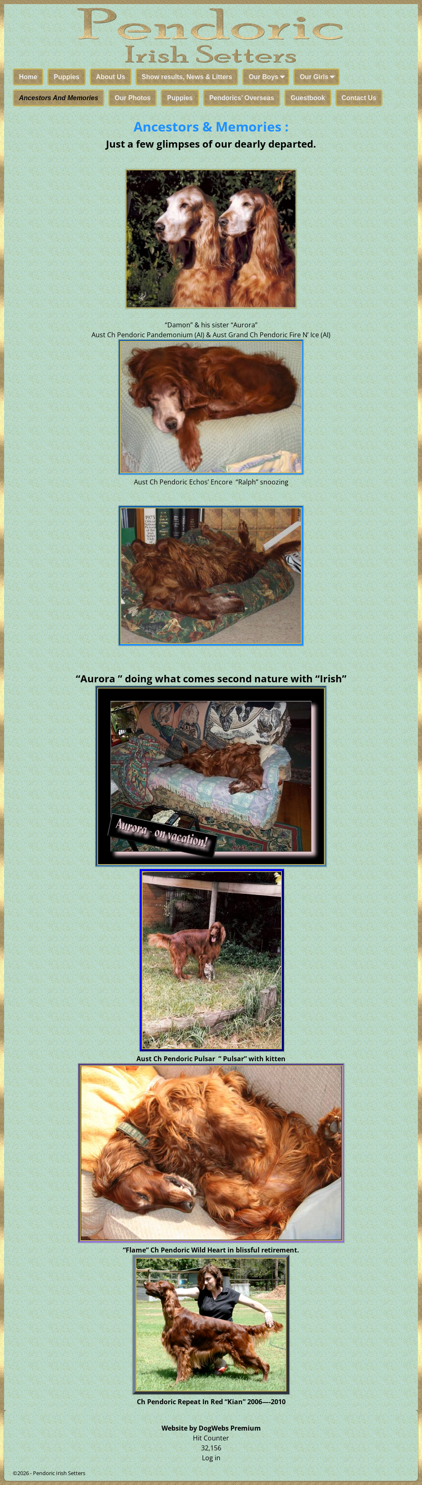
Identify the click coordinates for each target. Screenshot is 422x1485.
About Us (110, 76)
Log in (211, 1457)
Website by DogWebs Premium (211, 1428)
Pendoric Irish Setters (59, 1473)
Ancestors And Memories (58, 97)
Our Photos (132, 97)
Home (28, 76)
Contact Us (359, 97)
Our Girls (319, 77)
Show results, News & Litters (187, 76)
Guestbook (308, 97)
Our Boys (268, 77)
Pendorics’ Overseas (241, 97)
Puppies (66, 76)
